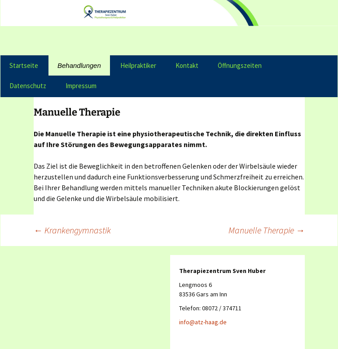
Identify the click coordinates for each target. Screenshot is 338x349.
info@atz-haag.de (203, 322)
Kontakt (187, 65)
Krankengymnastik (72, 230)
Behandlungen (79, 65)
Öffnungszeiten (240, 65)
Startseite (23, 65)
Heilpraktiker (138, 65)
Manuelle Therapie (266, 230)
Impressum (81, 85)
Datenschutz (27, 85)
